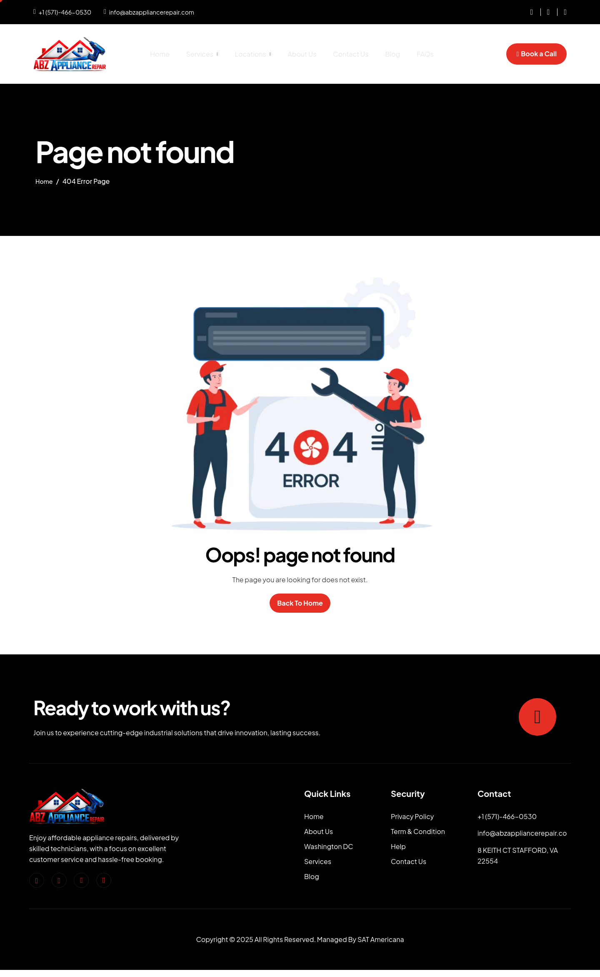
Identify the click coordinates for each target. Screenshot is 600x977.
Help (398, 851)
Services (202, 54)
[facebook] (36, 881)
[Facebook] (545, 12)
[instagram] (528, 12)
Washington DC (328, 851)
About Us (302, 54)
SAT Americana (381, 946)
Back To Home (300, 603)
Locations (253, 54)
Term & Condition (418, 834)
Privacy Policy (412, 818)
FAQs (425, 54)
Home (160, 54)
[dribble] (562, 12)
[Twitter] (81, 881)
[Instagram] (59, 881)
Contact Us (350, 54)
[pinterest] (103, 881)
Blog (392, 54)
